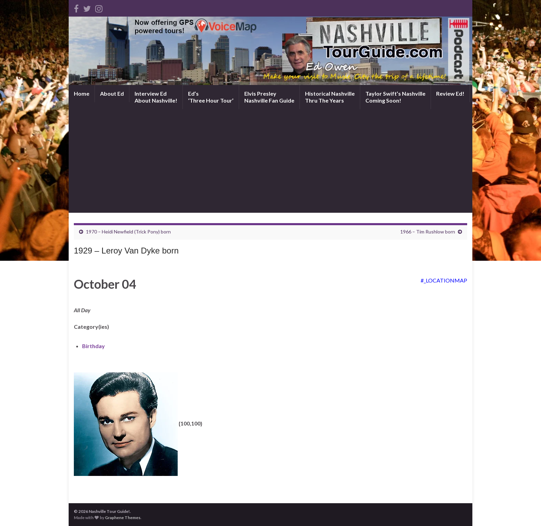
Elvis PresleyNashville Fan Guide (269, 97)
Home (81, 93)
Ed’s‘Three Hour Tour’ (211, 97)
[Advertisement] (270, 161)
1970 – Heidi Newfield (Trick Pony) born (128, 232)
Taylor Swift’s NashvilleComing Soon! (395, 97)
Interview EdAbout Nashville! (156, 97)
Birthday (93, 346)
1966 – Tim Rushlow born (427, 232)
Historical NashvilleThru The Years (330, 97)
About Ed (112, 93)
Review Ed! (450, 93)
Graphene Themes (122, 517)
